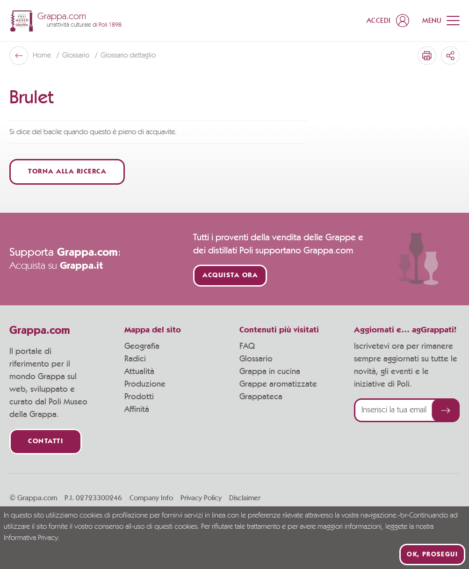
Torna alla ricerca (67, 171)
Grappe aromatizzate (278, 384)
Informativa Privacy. (31, 538)
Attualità (139, 371)
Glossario (76, 55)
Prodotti (139, 397)
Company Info (151, 498)
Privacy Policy (201, 498)
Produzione (145, 384)
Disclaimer (244, 498)
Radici (135, 359)
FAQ (247, 346)
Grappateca (260, 397)
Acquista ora (230, 275)
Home (43, 55)
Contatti (45, 441)
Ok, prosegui (432, 554)
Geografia (141, 346)
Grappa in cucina (269, 371)
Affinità (136, 409)
